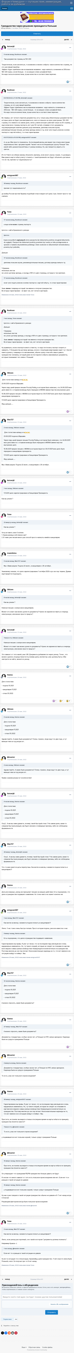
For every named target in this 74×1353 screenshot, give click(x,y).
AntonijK (10, 46)
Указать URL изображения (59, 1304)
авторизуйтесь (65, 1287)
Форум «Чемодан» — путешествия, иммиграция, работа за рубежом (32, 3)
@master (11, 757)
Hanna (10, 675)
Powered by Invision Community (37, 1350)
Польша (26, 28)
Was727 (10, 419)
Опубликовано (16, 49)
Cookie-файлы (47, 1347)
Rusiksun (11, 90)
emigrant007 (12, 175)
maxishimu (11, 553)
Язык (24, 1347)
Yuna (9, 212)
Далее (66, 39)
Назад (7, 39)
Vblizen (10, 373)
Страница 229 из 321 (37, 39)
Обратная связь (34, 1347)
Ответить (37, 34)
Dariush (8, 28)
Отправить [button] (51, 1312)
